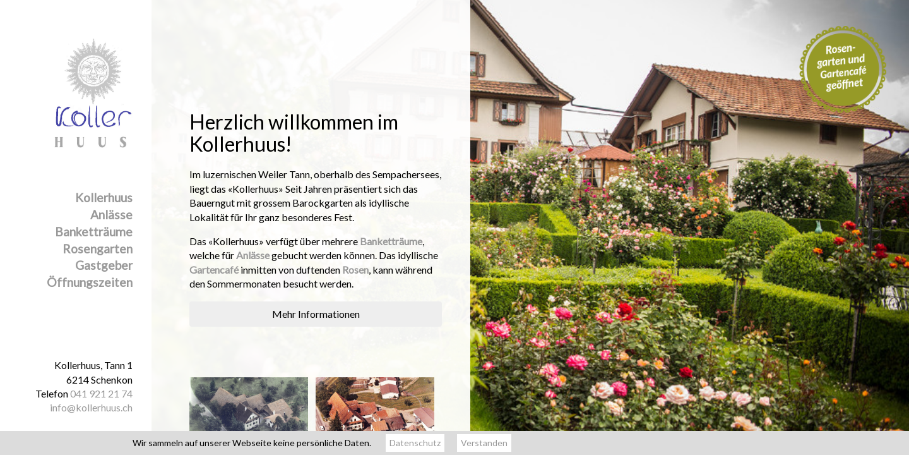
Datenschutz (415, 442)
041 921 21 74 (101, 393)
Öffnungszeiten (90, 282)
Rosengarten (97, 248)
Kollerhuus (104, 197)
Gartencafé (214, 270)
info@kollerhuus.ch (91, 407)
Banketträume (94, 231)
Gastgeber (104, 265)
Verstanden (484, 442)
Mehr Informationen (316, 314)
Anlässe (111, 214)
